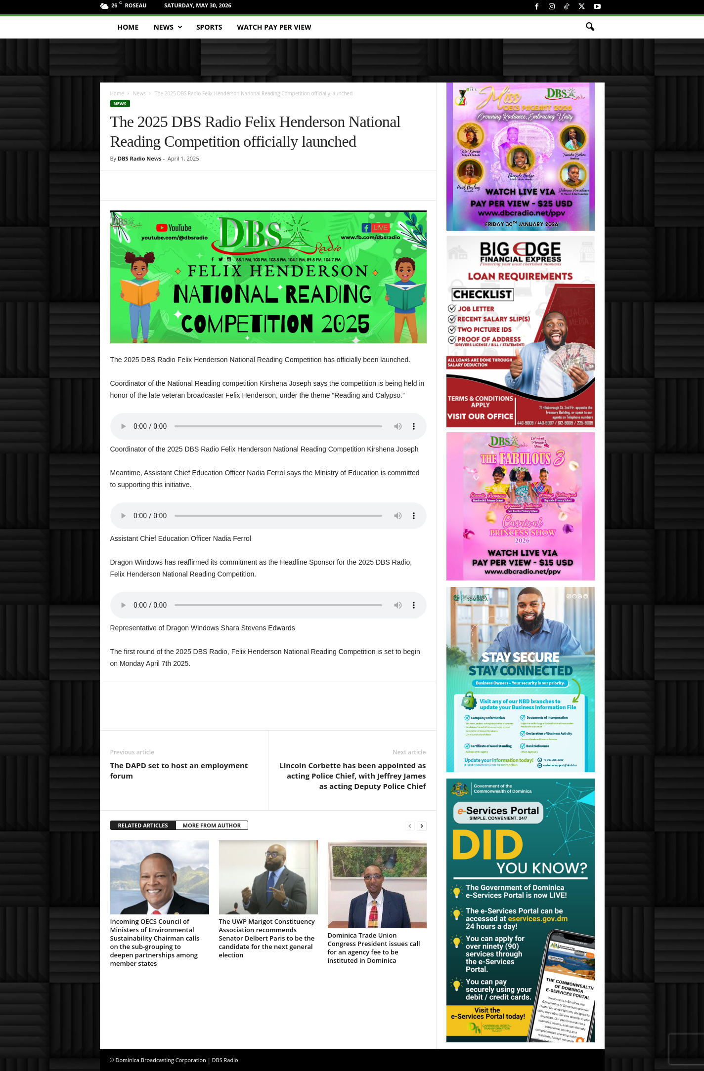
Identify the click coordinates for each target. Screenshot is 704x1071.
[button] (590, 27)
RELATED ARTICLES (143, 825)
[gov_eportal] (520, 910)
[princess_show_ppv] (520, 506)
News (167, 27)
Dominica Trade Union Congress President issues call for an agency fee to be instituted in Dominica (374, 948)
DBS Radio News (140, 158)
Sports (209, 27)
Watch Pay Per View (274, 27)
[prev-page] (410, 826)
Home (128, 27)
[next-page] (422, 826)
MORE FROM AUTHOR (212, 825)
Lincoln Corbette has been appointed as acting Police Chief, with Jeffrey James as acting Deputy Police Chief (352, 775)
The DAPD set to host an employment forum (179, 770)
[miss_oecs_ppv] (520, 156)
